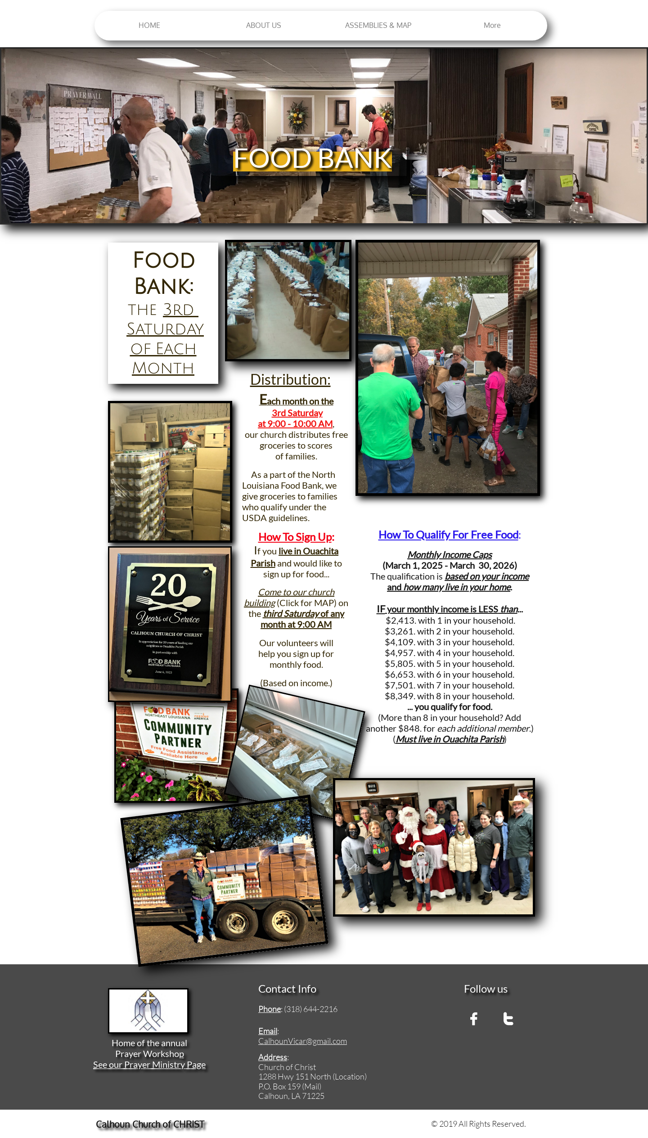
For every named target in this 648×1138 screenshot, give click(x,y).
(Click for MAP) (306, 602)
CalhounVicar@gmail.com (302, 1041)
